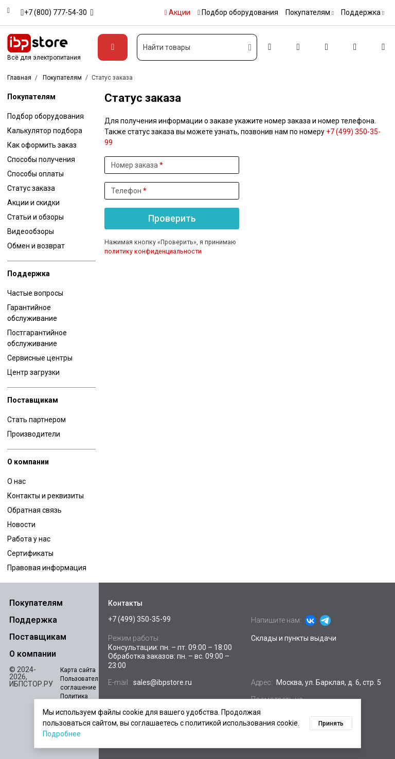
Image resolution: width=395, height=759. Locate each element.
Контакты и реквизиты (45, 496)
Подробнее (62, 734)
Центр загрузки (33, 372)
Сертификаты (30, 553)
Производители (33, 434)
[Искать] (250, 47)
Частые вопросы (35, 293)
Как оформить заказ (42, 145)
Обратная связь (34, 510)
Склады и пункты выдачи (293, 638)
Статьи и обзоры (35, 217)
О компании (28, 462)
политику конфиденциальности (153, 251)
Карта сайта (78, 670)
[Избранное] (355, 47)
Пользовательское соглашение (87, 683)
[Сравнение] (326, 47)
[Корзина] (383, 47)
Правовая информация (46, 568)
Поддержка (28, 273)
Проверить (172, 218)
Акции (177, 12)
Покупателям (31, 97)
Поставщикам (32, 400)
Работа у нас (28, 539)
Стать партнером (36, 419)
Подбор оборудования (238, 12)
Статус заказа (31, 188)
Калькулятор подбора (44, 131)
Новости (21, 524)
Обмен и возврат (36, 246)
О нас (16, 481)
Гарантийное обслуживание (32, 312)
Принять (331, 723)
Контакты (125, 603)
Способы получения (41, 159)
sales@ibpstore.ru (162, 682)
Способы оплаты (35, 174)
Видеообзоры (30, 231)
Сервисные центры (40, 358)
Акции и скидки (33, 202)
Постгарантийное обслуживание (37, 338)
